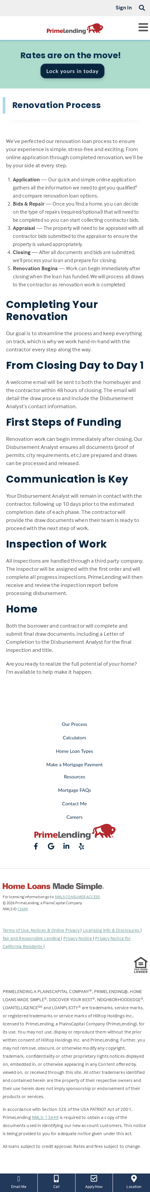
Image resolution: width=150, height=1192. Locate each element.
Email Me (18, 1181)
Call (56, 1181)
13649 (22, 908)
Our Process (74, 724)
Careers (74, 817)
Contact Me (74, 803)
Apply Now (94, 1181)
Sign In (124, 7)
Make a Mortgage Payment (74, 764)
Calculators (74, 737)
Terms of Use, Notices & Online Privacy (42, 930)
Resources (74, 776)
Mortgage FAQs (74, 790)
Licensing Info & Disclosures (112, 930)
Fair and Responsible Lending (32, 938)
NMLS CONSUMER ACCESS (77, 896)
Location (134, 1181)
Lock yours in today (72, 71)
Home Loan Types (74, 751)
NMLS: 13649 (45, 1117)
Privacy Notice (78, 938)
